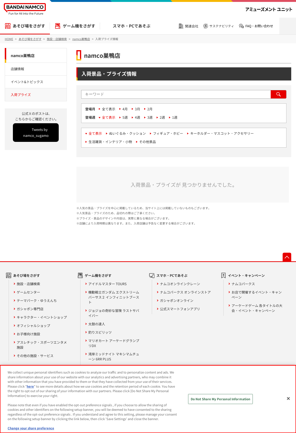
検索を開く (287, 26)
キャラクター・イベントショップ (42, 317)
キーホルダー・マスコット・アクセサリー (222, 133)
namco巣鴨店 (23, 55)
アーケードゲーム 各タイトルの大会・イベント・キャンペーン (257, 308)
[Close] (288, 398)
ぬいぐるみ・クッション (127, 133)
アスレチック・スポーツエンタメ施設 (42, 345)
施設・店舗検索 (28, 283)
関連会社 (191, 26)
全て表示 (108, 109)
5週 (125, 117)
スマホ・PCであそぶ (131, 26)
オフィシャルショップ (33, 325)
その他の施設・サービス (35, 355)
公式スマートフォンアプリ (180, 308)
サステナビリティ (221, 26)
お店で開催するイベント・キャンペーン (257, 294)
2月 (150, 109)
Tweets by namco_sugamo (35, 132)
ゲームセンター (28, 292)
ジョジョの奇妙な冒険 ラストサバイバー (113, 313)
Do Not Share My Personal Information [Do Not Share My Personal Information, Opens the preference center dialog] (220, 399)
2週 (162, 117)
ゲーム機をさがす (79, 26)
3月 (137, 109)
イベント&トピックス (27, 81)
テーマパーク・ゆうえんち (37, 300)
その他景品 (147, 141)
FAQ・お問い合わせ (259, 26)
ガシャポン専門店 (30, 308)
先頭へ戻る (287, 257)
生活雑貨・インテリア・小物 (110, 141)
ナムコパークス (243, 283)
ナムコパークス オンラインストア (185, 292)
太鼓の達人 (96, 323)
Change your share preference (31, 428)
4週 (137, 117)
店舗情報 (17, 68)
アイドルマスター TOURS (107, 283)
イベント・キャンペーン (246, 275)
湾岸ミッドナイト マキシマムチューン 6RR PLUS (113, 356)
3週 (150, 117)
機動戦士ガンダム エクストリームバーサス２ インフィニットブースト (113, 297)
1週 (174, 117)
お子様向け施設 (28, 333)
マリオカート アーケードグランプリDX (113, 343)
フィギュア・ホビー (168, 133)
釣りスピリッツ (100, 332)
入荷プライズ (21, 94)
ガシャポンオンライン (176, 300)
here (30, 386)
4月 (125, 109)
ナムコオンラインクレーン (180, 283)
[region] (148, 399)
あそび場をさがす (29, 26)
